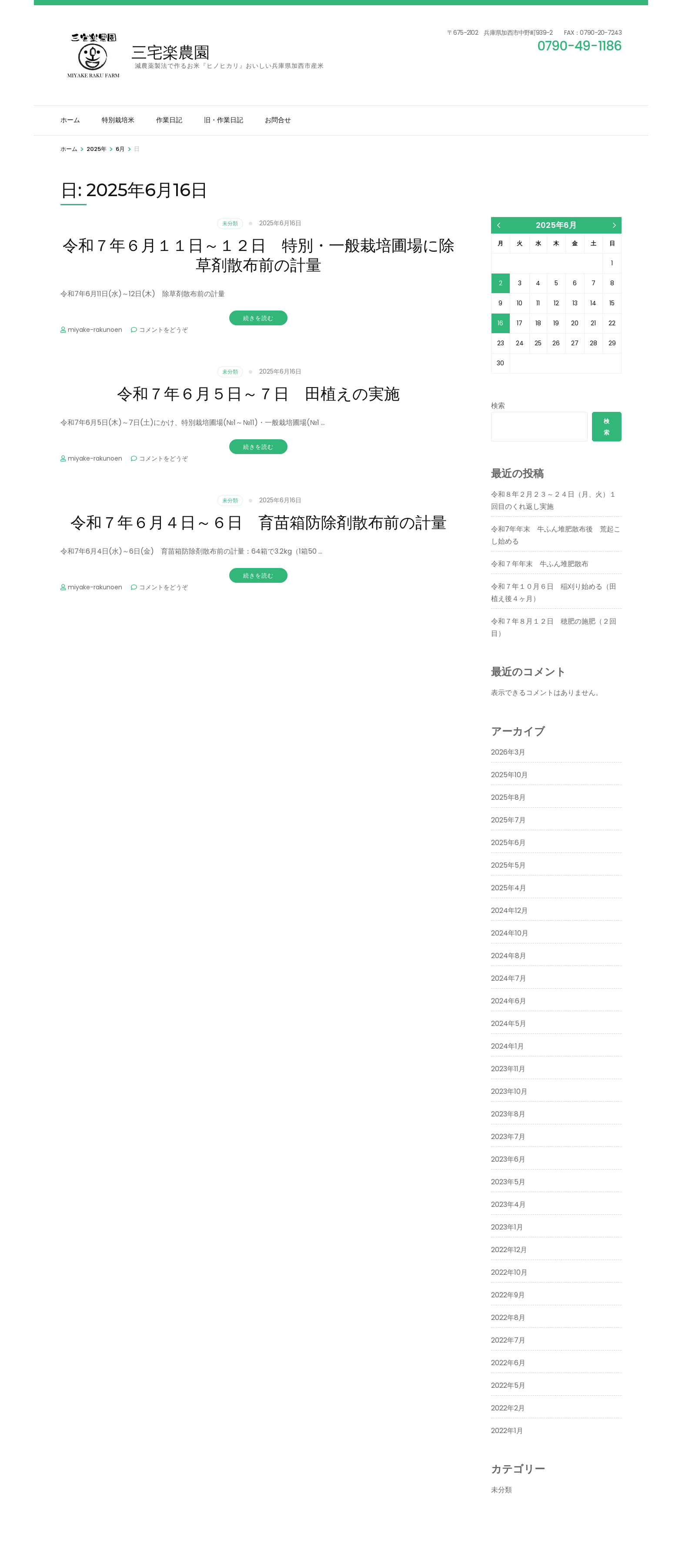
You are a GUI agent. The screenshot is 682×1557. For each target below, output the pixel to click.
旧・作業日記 (223, 120)
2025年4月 (508, 888)
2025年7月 (508, 820)
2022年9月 (508, 1295)
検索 (498, 406)
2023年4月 (508, 1204)
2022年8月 (508, 1318)
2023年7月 (508, 1137)
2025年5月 (508, 865)
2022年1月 (507, 1431)
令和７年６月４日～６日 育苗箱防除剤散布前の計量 (258, 522)
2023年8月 (508, 1114)
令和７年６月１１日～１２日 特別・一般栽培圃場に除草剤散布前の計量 (259, 255)
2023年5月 (508, 1182)
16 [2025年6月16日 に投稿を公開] (500, 323)
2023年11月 (508, 1069)
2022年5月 (508, 1385)
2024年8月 (508, 956)
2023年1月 (507, 1227)
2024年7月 (508, 978)
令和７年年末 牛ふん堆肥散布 (539, 564)
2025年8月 (508, 797)
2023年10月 (509, 1091)
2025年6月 (508, 843)
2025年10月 (509, 775)
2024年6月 (508, 1001)
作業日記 (169, 120)
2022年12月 (509, 1250)
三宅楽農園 (170, 52)
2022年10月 (509, 1272)
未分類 (230, 223)
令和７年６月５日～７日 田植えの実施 (258, 393)
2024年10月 (509, 933)
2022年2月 (508, 1408)
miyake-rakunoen (95, 329)
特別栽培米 (118, 120)
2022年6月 (508, 1363)
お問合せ (278, 120)
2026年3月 (508, 752)
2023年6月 (508, 1159)
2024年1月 (507, 1046)
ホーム (70, 120)
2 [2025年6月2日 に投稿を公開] (500, 283)
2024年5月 (508, 1024)
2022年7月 (508, 1340)
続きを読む (258, 317)
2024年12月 (509, 910)
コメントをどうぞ (163, 329)
